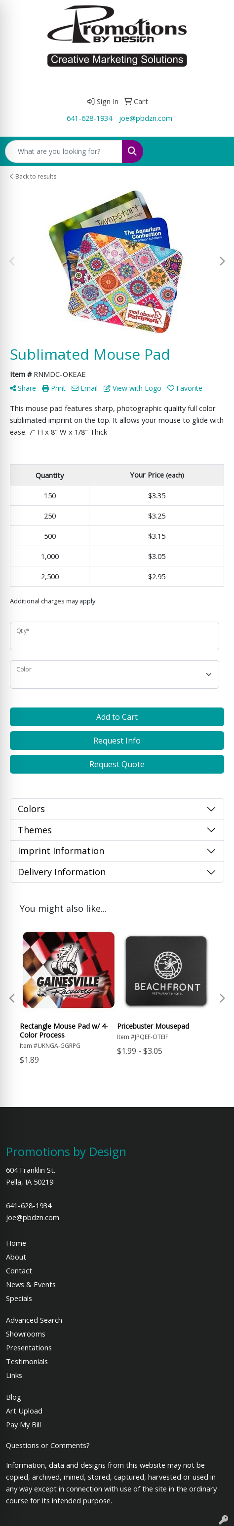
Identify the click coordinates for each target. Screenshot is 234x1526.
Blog (13, 1397)
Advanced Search (34, 1320)
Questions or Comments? (48, 1445)
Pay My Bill (23, 1424)
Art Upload (24, 1410)
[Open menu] (214, 151)
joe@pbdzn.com (145, 118)
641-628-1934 (89, 118)
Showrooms (25, 1334)
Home (16, 1243)
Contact (19, 1270)
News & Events (31, 1284)
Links (14, 1375)
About (16, 1257)
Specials (19, 1298)
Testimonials (27, 1361)
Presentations (29, 1347)
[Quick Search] (63, 151)
